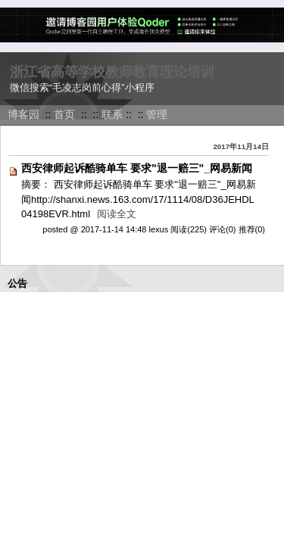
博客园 (23, 114)
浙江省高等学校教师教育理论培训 (112, 71)
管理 (156, 114)
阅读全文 (116, 214)
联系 (112, 114)
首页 (64, 114)
